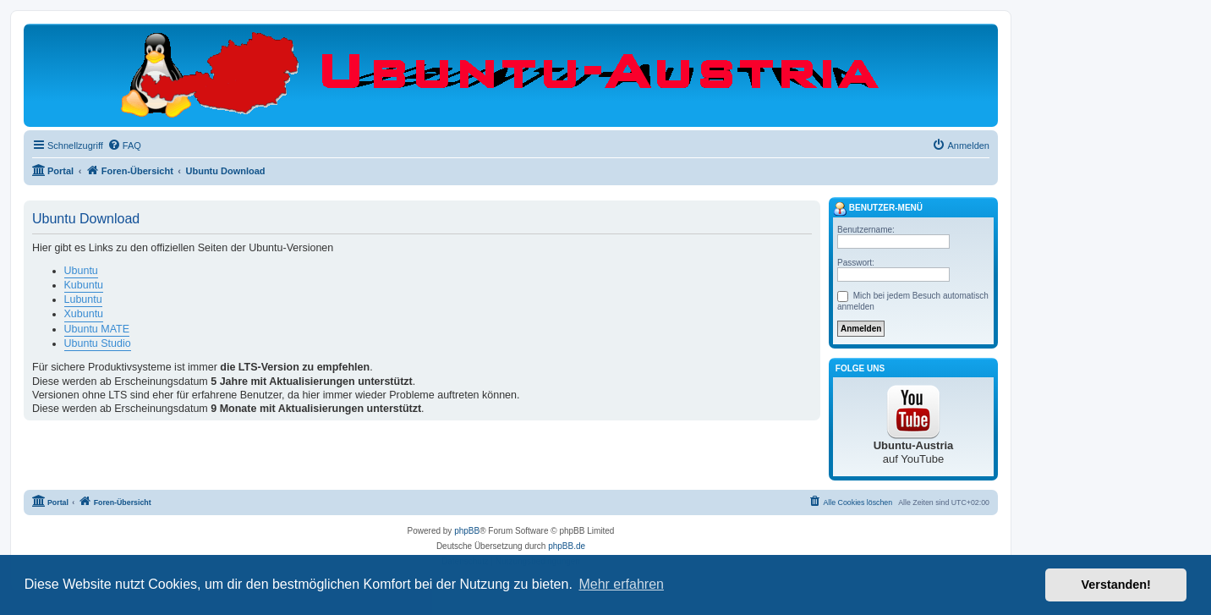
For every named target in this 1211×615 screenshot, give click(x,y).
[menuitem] (124, 145)
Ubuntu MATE (97, 329)
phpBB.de (566, 546)
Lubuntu (83, 299)
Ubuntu (81, 271)
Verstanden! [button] (1116, 584)
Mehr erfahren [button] (621, 584)
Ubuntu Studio (97, 343)
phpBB (466, 530)
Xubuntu (84, 314)
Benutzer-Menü (878, 209)
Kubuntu (84, 285)
